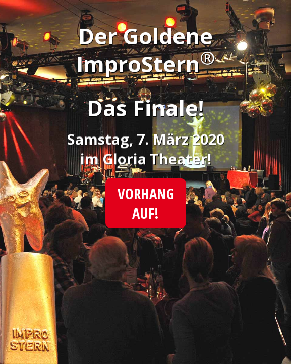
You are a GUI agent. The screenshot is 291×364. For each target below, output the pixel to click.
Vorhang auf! (145, 203)
